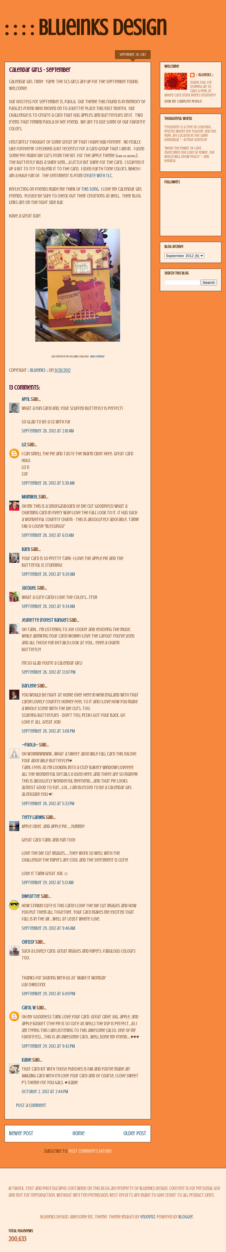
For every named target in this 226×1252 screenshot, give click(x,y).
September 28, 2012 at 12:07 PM (48, 672)
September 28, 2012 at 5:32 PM (48, 803)
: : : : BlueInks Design (86, 27)
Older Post (134, 1133)
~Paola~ (30, 745)
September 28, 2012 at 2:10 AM (48, 431)
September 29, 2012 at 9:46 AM (48, 928)
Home (78, 1133)
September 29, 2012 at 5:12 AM (47, 882)
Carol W (29, 1008)
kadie (26, 1060)
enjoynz (147, 1217)
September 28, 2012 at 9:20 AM (48, 574)
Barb (26, 549)
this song (90, 189)
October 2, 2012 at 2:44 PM (45, 1091)
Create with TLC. (97, 175)
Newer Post (21, 1133)
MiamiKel (30, 497)
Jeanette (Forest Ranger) (45, 620)
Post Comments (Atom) (90, 1151)
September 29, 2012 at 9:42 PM (48, 1046)
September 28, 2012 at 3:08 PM (48, 731)
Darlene (29, 686)
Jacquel (29, 588)
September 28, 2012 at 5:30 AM (48, 483)
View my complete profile (183, 101)
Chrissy (28, 942)
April (26, 399)
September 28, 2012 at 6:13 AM (48, 535)
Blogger (186, 1217)
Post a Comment (31, 1105)
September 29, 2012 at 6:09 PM (48, 993)
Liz (24, 444)
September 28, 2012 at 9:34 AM (48, 606)
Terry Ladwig (33, 817)
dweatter (31, 896)
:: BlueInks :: (205, 75)
